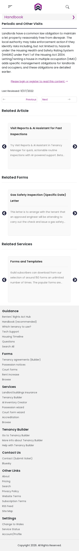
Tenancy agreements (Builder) (21, 359)
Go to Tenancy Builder (16, 435)
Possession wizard (13, 407)
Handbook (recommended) (19, 321)
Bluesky (6, 463)
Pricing (6, 481)
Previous (3, 146)
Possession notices (13, 364)
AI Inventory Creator (14, 402)
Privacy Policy (10, 491)
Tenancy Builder (12, 397)
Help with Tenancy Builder (18, 445)
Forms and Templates (26, 261)
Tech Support (10, 331)
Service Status (11, 529)
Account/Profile (12, 534)
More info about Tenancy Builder (22, 440)
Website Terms (11, 496)
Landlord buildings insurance (19, 392)
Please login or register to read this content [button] (39, 81)
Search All (8, 346)
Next (74, 146)
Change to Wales (13, 524)
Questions (8, 341)
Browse (6, 379)
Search (6, 486)
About (6, 476)
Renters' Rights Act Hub (16, 317)
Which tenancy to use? (16, 326)
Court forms (9, 369)
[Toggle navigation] (10, 6)
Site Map (7, 511)
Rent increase (10, 374)
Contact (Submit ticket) (17, 458)
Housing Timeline (12, 336)
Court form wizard (13, 412)
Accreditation (10, 417)
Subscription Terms (14, 501)
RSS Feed (7, 506)
